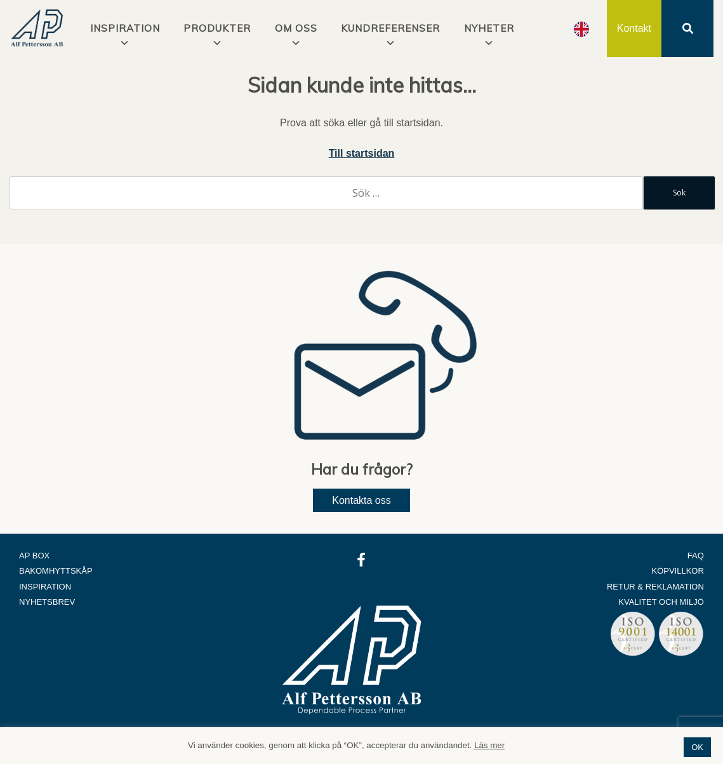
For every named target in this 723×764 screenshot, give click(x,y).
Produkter (217, 28)
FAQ (695, 555)
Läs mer (489, 745)
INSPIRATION (125, 28)
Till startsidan (362, 153)
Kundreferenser (390, 28)
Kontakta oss (361, 500)
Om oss (296, 28)
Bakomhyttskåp (56, 571)
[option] (581, 29)
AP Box (34, 555)
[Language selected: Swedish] (581, 29)
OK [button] (697, 747)
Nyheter (489, 28)
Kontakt (634, 28)
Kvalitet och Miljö (661, 602)
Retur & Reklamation (655, 586)
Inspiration (45, 586)
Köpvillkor (678, 571)
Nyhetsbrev (47, 602)
